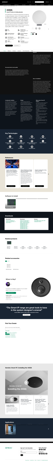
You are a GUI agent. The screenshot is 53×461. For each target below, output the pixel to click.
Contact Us (38, 460)
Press (35, 460)
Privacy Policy (27, 460)
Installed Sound (16, 4)
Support (30, 4)
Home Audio (23, 4)
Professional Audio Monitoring (7, 4)
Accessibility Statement (45, 460)
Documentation (16, 45)
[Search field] (39, 2)
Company (49, 4)
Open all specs (9, 45)
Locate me (7, 330)
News (36, 4)
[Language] (33, 1)
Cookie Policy (32, 460)
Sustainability (42, 4)
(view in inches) (11, 39)
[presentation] (48, 29)
